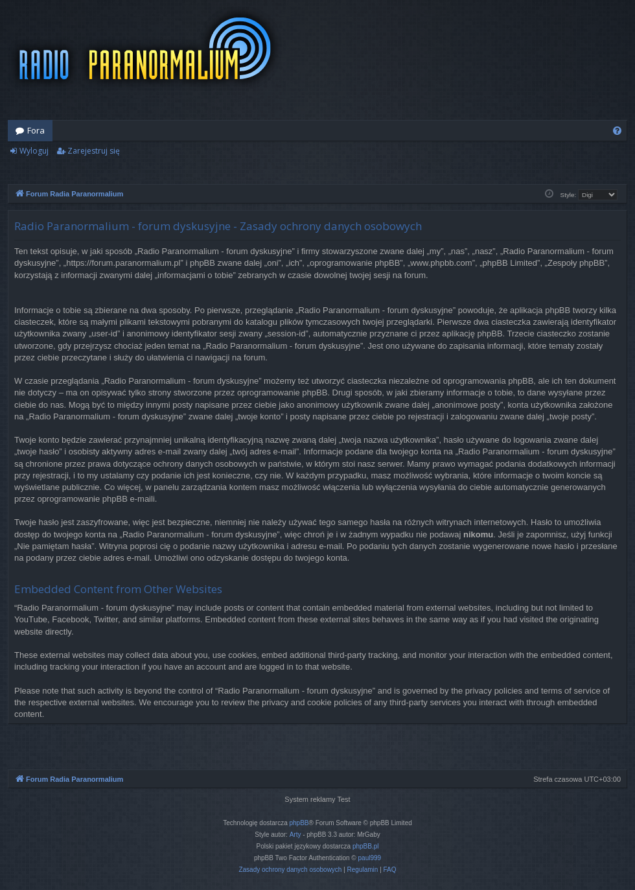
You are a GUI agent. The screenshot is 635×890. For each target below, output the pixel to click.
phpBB (299, 822)
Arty (295, 834)
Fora (36, 130)
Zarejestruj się (93, 150)
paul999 (370, 857)
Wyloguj (34, 150)
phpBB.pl (365, 846)
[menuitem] (617, 130)
